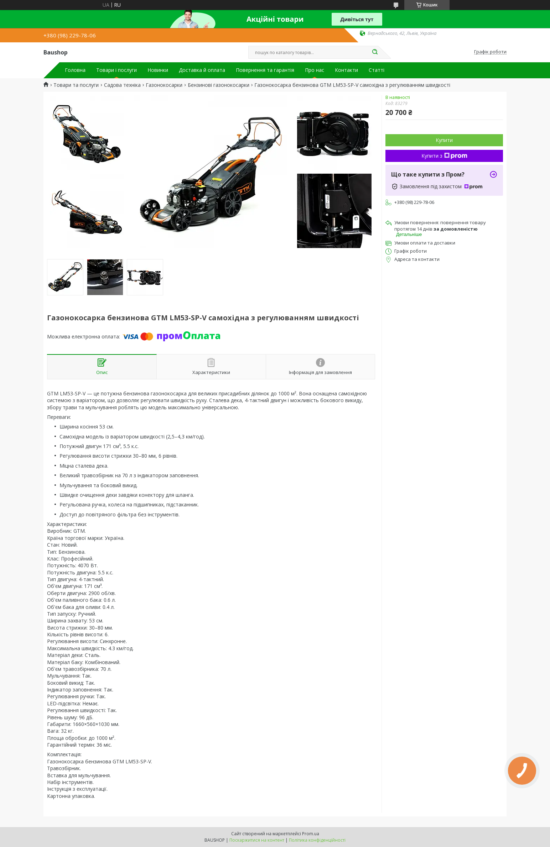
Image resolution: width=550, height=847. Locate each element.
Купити (444, 140)
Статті (376, 70)
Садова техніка (122, 85)
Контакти (346, 70)
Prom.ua (310, 834)
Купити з (444, 155)
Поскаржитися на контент (256, 840)
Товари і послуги (116, 70)
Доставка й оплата (202, 70)
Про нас (314, 70)
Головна (75, 70)
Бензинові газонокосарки (218, 85)
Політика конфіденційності (317, 840)
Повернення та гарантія (265, 70)
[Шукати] (375, 52)
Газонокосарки (164, 85)
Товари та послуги (76, 85)
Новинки (157, 70)
